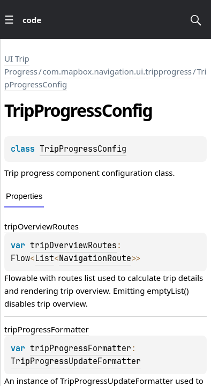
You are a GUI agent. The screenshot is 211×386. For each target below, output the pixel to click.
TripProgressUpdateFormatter (76, 361)
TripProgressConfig (83, 149)
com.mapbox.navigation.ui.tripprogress (117, 71)
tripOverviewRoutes (41, 226)
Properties (24, 196)
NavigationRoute (95, 258)
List (44, 258)
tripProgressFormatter (46, 329)
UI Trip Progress (20, 65)
